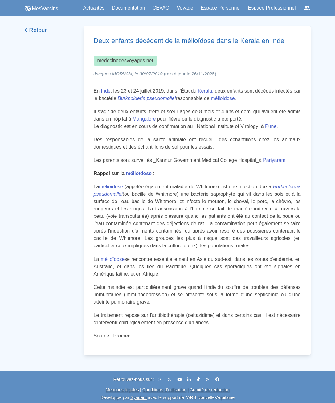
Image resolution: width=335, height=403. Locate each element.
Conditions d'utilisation (164, 389)
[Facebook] (217, 379)
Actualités (93, 7)
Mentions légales (122, 389)
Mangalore (144, 119)
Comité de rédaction (210, 389)
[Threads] (208, 379)
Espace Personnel (221, 7)
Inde (106, 91)
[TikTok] (198, 379)
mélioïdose (223, 98)
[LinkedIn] (189, 379)
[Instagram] (160, 379)
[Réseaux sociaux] (307, 8)
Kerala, (206, 91)
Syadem (138, 397)
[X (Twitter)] (169, 379)
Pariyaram (274, 160)
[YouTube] (180, 379)
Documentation (128, 7)
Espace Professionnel (272, 7)
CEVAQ (161, 7)
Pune (270, 126)
